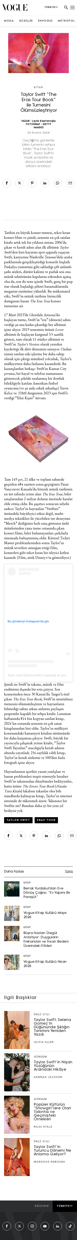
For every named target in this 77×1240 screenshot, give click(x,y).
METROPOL (66, 21)
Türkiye (65, 1206)
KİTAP (38, 87)
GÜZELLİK (26, 21)
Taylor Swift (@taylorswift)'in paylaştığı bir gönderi (39, 675)
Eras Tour (46, 820)
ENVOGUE (45, 21)
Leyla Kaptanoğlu (43, 121)
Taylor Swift (18, 820)
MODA (9, 21)
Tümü (69, 871)
